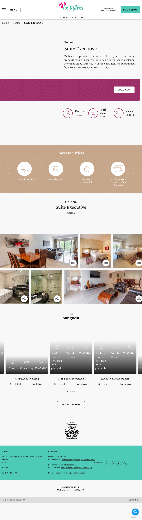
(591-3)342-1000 (9, 473)
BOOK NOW (130, 9)
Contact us (134, 500)
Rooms (16, 22)
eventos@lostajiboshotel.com (70, 473)
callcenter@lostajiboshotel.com (76, 468)
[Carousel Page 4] (74, 391)
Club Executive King (27, 378)
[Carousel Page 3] (72, 391)
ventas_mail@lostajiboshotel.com (78, 460)
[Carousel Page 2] (70, 391)
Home (5, 22)
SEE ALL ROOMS (71, 404)
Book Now (124, 89)
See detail (15, 384)
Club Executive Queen (71, 378)
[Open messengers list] (135, 512)
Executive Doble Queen (115, 378)
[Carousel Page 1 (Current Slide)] (67, 391)
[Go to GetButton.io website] (135, 517)
